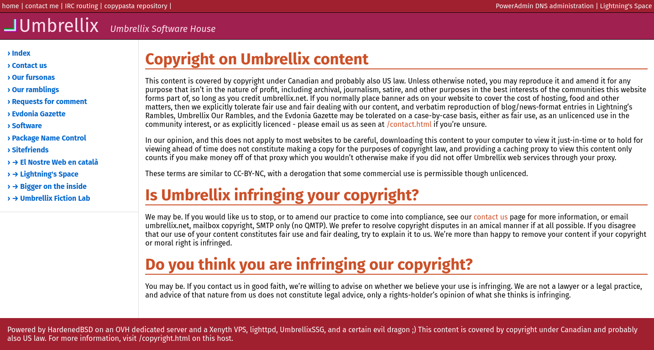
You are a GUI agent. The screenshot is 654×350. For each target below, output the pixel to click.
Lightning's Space (626, 6)
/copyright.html (164, 338)
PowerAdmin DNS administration (545, 6)
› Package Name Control (47, 138)
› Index (19, 53)
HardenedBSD (70, 329)
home (10, 6)
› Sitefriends (28, 150)
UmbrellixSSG (302, 329)
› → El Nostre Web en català (53, 162)
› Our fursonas (31, 77)
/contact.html (409, 124)
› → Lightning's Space (43, 174)
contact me (41, 6)
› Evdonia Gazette (37, 114)
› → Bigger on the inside (47, 186)
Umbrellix (108, 26)
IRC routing (81, 6)
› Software (25, 125)
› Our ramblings (33, 89)
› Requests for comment (47, 101)
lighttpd (263, 329)
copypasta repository (135, 6)
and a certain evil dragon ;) (372, 329)
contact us (491, 217)
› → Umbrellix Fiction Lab (49, 198)
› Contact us (27, 65)
